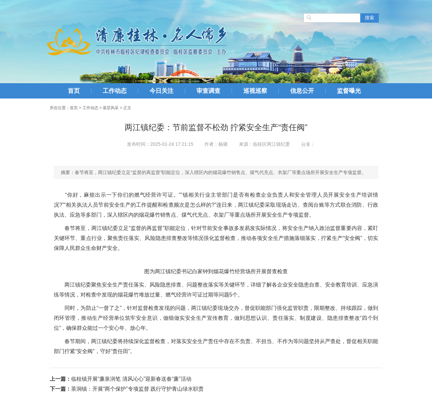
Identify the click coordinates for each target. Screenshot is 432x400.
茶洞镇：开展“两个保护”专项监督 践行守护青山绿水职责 (137, 389)
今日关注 (161, 91)
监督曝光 (349, 91)
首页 (74, 91)
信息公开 (302, 91)
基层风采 (111, 107)
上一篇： (60, 379)
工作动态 (115, 91)
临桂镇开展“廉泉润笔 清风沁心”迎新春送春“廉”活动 (131, 379)
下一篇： (60, 389)
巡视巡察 (255, 91)
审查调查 (208, 91)
